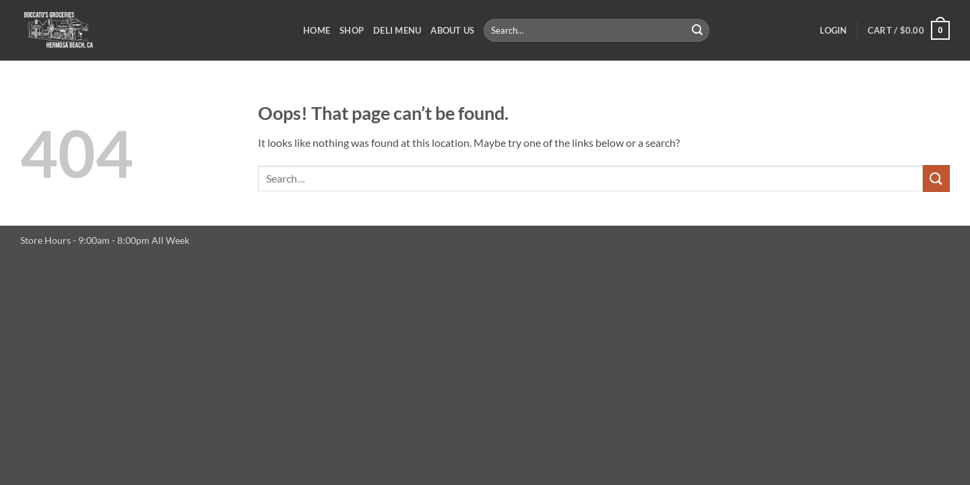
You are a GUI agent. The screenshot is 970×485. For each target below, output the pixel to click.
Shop (352, 30)
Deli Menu (397, 30)
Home (316, 30)
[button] (833, 30)
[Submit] (697, 30)
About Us (452, 30)
